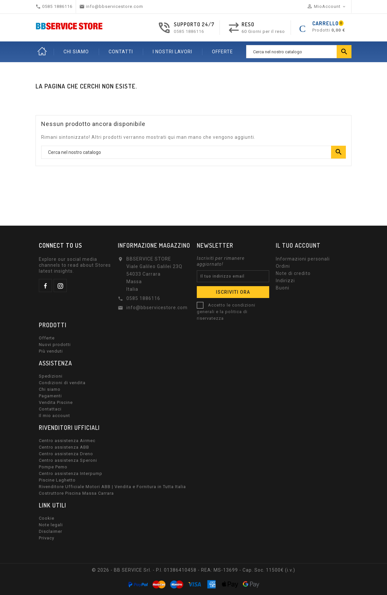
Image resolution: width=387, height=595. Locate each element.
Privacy (46, 537)
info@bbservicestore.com (157, 307)
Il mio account (54, 415)
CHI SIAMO (76, 51)
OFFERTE (222, 51)
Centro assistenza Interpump (70, 473)
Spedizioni (51, 376)
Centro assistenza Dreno (66, 453)
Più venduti (51, 351)
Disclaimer (50, 531)
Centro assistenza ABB (64, 447)
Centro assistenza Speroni (68, 460)
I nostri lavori (172, 51)
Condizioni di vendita (62, 382)
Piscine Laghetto (57, 480)
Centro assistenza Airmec (67, 440)
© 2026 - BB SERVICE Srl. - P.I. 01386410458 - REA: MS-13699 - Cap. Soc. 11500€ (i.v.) (193, 570)
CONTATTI (121, 51)
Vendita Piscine (56, 402)
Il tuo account (298, 245)
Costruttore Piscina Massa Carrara (76, 493)
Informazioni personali (303, 258)
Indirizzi (285, 280)
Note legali (51, 524)
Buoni (282, 287)
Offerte (47, 337)
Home (42, 51)
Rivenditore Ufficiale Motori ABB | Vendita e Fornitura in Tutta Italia (112, 486)
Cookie (46, 518)
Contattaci (50, 409)
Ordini (283, 266)
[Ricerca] (298, 51)
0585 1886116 (189, 31)
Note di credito (293, 273)
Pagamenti (50, 395)
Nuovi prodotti (55, 344)
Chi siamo (50, 389)
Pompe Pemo (53, 466)
